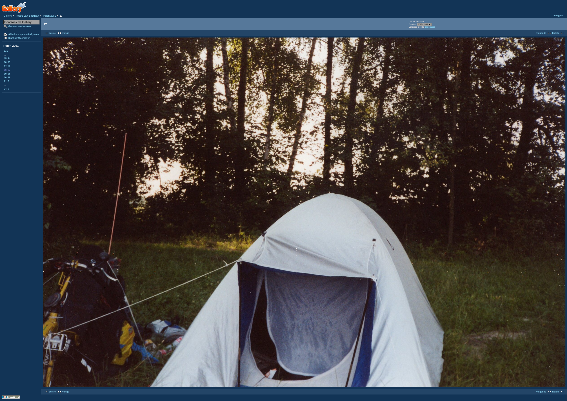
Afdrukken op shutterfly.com (23, 34)
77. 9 (6, 89)
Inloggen (558, 15)
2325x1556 (430, 27)
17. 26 (7, 66)
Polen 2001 (49, 15)
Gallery (8, 15)
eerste (52, 33)
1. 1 (6, 51)
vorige (65, 33)
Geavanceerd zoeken (19, 26)
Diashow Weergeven (19, 38)
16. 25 (7, 62)
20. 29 (7, 77)
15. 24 (7, 58)
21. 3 (6, 81)
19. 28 (7, 74)
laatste (555, 33)
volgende (541, 33)
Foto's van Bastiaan (27, 15)
